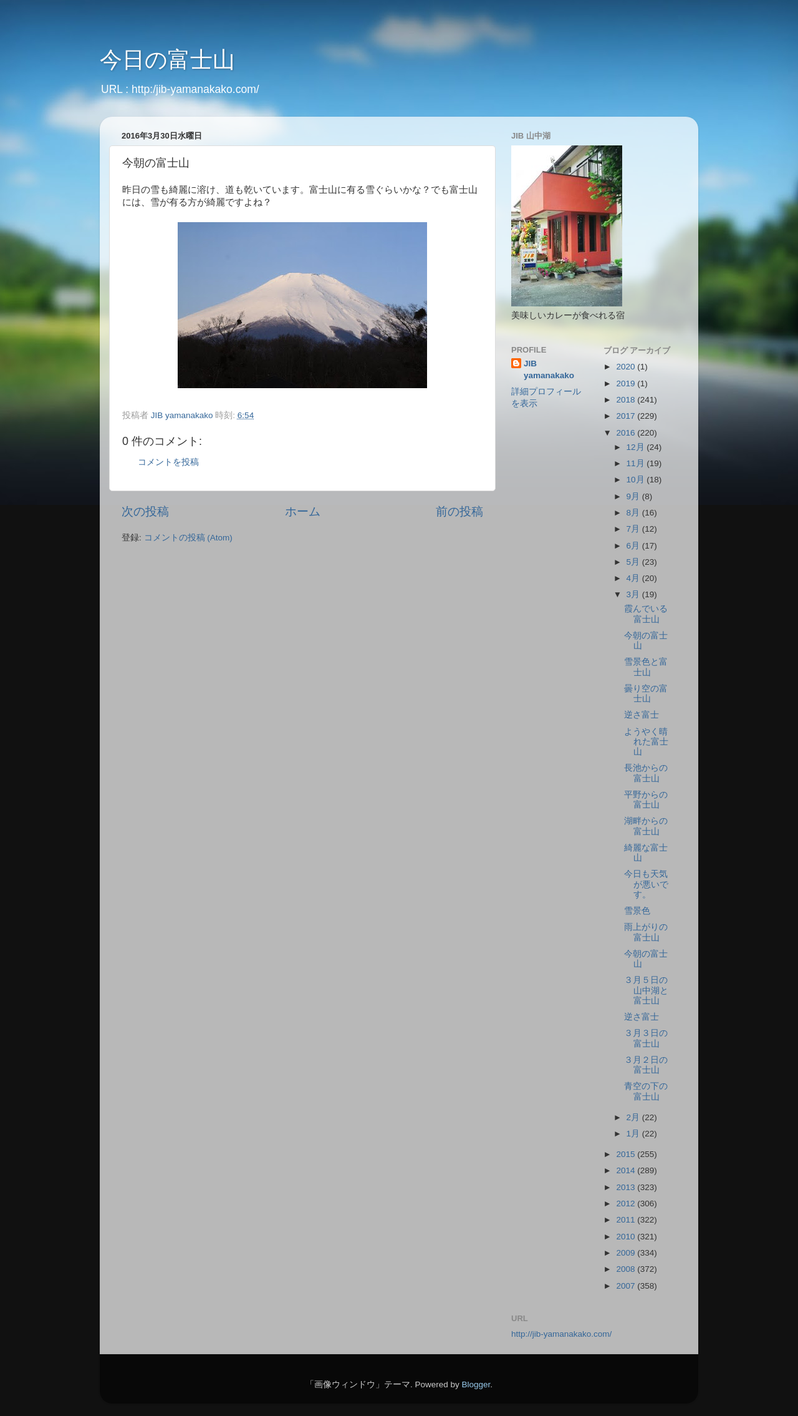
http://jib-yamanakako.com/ (561, 1334)
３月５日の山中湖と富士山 (646, 990)
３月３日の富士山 (646, 1038)
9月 (634, 496)
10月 (637, 479)
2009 (626, 1252)
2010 (626, 1236)
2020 (626, 366)
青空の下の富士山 (646, 1091)
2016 (626, 432)
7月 (634, 529)
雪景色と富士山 (646, 666)
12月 (637, 447)
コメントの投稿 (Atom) (188, 537)
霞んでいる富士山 (646, 613)
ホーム (302, 511)
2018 (626, 399)
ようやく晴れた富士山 (646, 741)
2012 (626, 1203)
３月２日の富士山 (646, 1065)
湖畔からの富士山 (646, 826)
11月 (637, 463)
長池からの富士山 (646, 773)
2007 (626, 1286)
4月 (634, 578)
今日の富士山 (167, 59)
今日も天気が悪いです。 (646, 884)
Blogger (475, 1384)
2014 (626, 1170)
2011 (626, 1219)
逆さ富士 (641, 715)
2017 (626, 416)
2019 (626, 383)
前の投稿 (459, 511)
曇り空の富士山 (646, 693)
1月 (634, 1133)
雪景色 (637, 911)
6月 (634, 545)
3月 (634, 594)
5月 (634, 562)
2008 (626, 1269)
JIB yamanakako (549, 369)
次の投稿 (145, 511)
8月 (634, 512)
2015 (626, 1154)
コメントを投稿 (168, 462)
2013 (626, 1187)
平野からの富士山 (646, 799)
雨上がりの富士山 (646, 932)
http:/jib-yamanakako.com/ (195, 89)
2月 (634, 1117)
